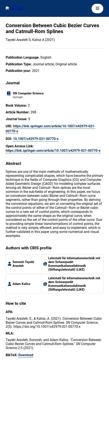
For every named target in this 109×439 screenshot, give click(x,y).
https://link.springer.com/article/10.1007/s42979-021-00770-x (50, 128)
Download (25, 355)
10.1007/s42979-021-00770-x (35, 139)
